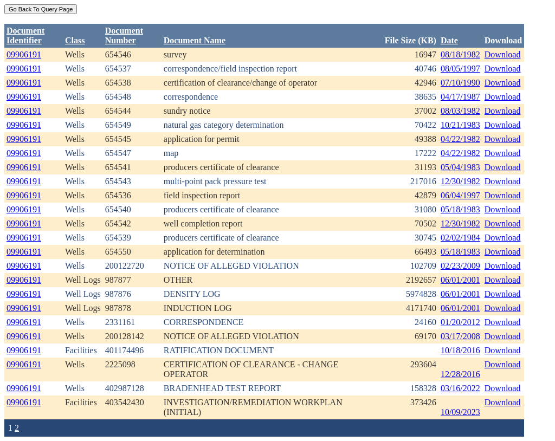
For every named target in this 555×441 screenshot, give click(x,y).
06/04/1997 (460, 195)
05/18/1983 (460, 209)
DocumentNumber (124, 35)
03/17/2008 (460, 336)
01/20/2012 (460, 322)
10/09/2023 (460, 412)
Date (449, 40)
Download (503, 54)
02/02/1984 (460, 237)
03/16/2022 (460, 388)
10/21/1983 (460, 124)
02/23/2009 (460, 265)
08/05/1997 (460, 68)
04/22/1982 (460, 139)
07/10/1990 (460, 82)
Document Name (194, 40)
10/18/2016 (460, 350)
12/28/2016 (460, 374)
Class (75, 40)
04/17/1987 (460, 96)
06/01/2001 (460, 279)
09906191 (24, 54)
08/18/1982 (460, 54)
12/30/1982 (460, 181)
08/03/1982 (460, 110)
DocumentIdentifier (25, 35)
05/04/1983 (460, 167)
